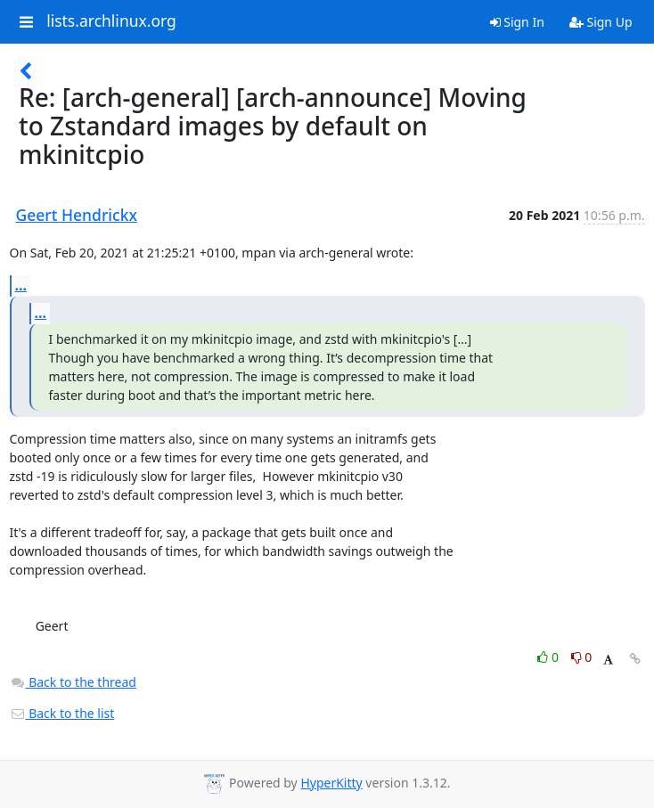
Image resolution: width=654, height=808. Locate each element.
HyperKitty (331, 782)
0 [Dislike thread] (582, 657)
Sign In (517, 21)
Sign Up (601, 21)
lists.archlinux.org (111, 21)
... (21, 285)
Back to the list (62, 713)
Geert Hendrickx (76, 214)
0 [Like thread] (549, 657)
